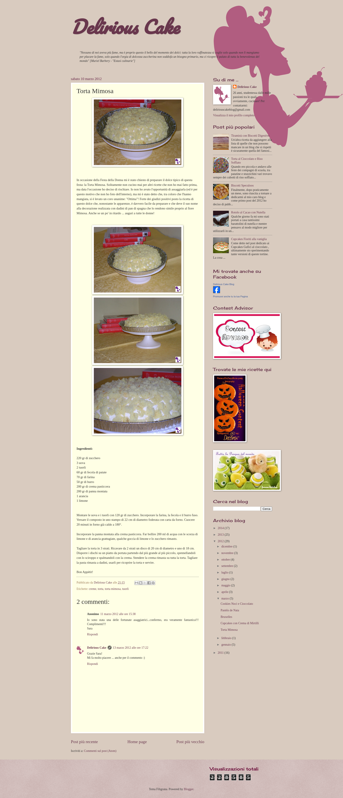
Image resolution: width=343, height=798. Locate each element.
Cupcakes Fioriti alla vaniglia (249, 239)
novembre (227, 553)
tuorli (125, 589)
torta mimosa (113, 589)
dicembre (227, 546)
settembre (227, 566)
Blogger (188, 789)
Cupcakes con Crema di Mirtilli (239, 623)
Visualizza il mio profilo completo (233, 115)
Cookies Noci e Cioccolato (236, 603)
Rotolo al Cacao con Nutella (248, 212)
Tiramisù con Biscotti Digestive (250, 135)
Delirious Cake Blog (223, 284)
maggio (226, 585)
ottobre (226, 559)
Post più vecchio (190, 741)
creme (92, 589)
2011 (221, 652)
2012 (221, 541)
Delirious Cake (125, 26)
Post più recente (84, 741)
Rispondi (92, 634)
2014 (221, 528)
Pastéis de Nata (229, 610)
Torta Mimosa (229, 629)
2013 (221, 534)
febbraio (226, 638)
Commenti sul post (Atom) (100, 751)
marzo (225, 598)
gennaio (226, 644)
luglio (225, 572)
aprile (225, 592)
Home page (137, 741)
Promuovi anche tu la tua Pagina (230, 296)
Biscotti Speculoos (242, 185)
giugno (226, 579)
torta (100, 589)
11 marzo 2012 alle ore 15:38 (118, 614)
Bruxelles (226, 617)
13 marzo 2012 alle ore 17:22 (130, 647)
